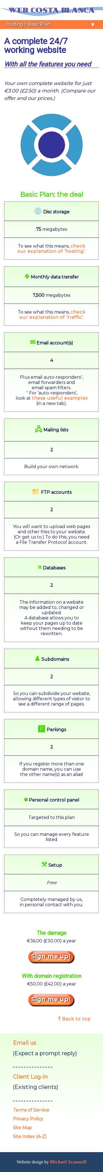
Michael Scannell (68, 1162)
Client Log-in (30, 1076)
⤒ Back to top (74, 1019)
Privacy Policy (28, 1118)
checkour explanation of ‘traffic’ (52, 314)
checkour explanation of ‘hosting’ (51, 248)
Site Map (22, 1127)
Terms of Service (31, 1110)
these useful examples (60, 398)
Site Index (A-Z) (30, 1136)
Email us (24, 1043)
